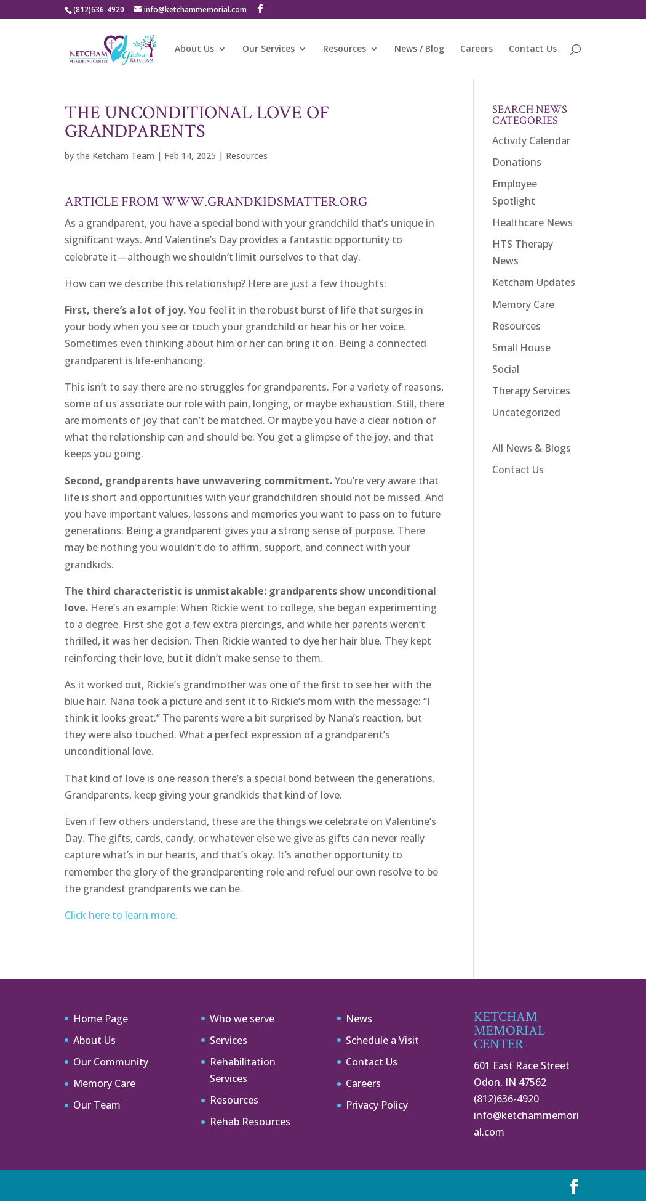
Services (228, 1040)
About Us (194, 49)
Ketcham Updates (533, 282)
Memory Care (523, 304)
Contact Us (533, 49)
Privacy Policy (377, 1105)
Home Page (100, 1018)
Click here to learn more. (121, 915)
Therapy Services (531, 390)
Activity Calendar (531, 140)
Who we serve (242, 1018)
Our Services (268, 49)
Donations (516, 162)
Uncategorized (526, 412)
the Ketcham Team (115, 155)
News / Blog (419, 49)
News (359, 1018)
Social (505, 369)
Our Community (110, 1062)
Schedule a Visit (382, 1040)
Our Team (97, 1105)
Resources (344, 49)
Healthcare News (532, 222)
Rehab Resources (250, 1121)
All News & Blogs (531, 448)
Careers (476, 49)
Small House (521, 347)
